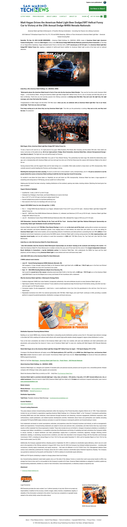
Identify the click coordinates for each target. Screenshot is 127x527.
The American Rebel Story (65, 373)
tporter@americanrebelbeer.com (59, 398)
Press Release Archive (37, 520)
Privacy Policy (91, 520)
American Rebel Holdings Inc (30, 470)
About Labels (52, 16)
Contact (63, 16)
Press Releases (38, 16)
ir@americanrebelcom (27, 404)
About (27, 520)
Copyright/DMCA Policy (78, 520)
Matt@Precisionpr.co (36, 391)
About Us (73, 16)
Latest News (25, 16)
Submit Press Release (51, 520)
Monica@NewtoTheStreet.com (40, 388)
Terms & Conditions (64, 520)
